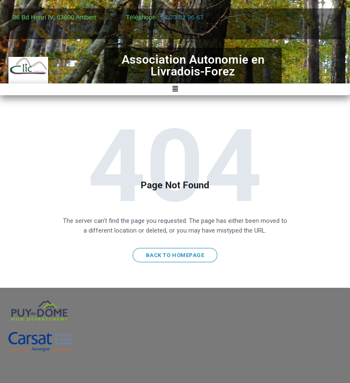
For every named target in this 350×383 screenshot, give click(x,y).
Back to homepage (175, 255)
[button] (175, 89)
